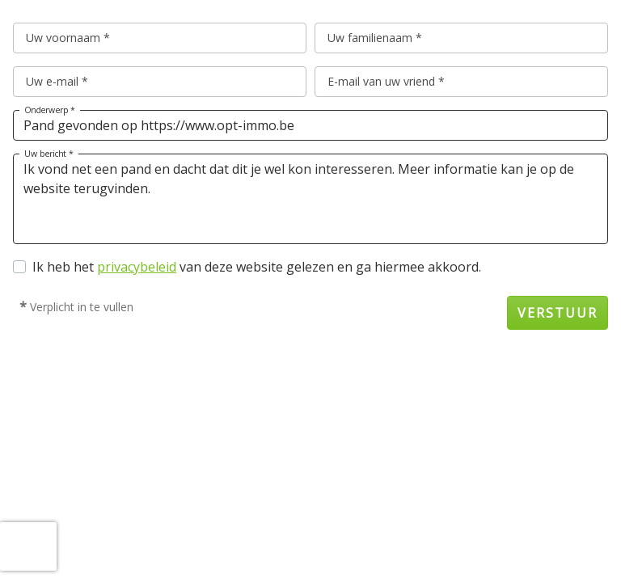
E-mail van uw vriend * (386, 81)
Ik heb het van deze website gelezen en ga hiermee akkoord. (256, 267)
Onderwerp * (49, 110)
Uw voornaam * (68, 37)
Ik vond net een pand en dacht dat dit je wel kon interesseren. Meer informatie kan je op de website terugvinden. (310, 199)
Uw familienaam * (374, 37)
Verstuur (558, 313)
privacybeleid (136, 267)
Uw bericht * (49, 153)
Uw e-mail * (57, 81)
